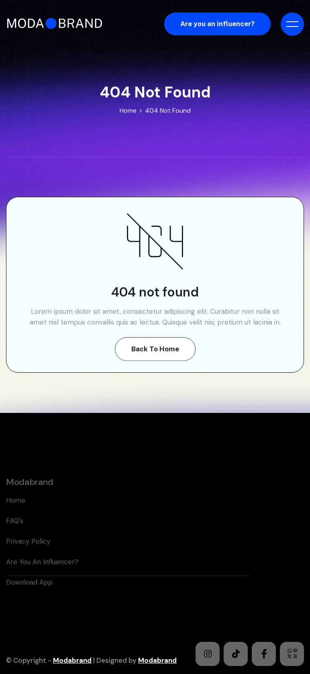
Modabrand (72, 660)
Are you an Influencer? (42, 572)
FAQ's (14, 531)
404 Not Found (168, 110)
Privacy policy (28, 551)
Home (128, 110)
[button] (292, 24)
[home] (57, 24)
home (15, 511)
